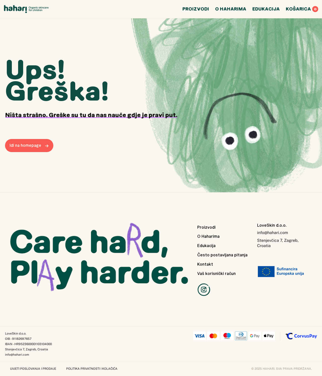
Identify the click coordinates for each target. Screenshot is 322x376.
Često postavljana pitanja (222, 255)
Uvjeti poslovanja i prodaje (33, 368)
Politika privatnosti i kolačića (91, 368)
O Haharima (208, 236)
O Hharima (230, 10)
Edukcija (266, 10)
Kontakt (205, 264)
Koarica (302, 10)
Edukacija (206, 245)
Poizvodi (195, 10)
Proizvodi (206, 227)
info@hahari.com (272, 232)
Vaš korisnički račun (216, 273)
